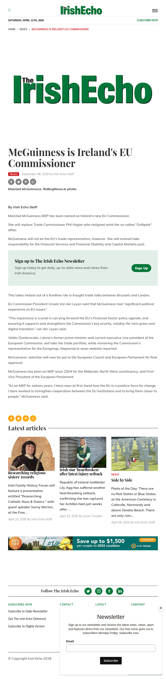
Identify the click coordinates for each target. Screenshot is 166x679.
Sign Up (141, 268)
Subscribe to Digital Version (26, 626)
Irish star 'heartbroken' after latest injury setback (81, 471)
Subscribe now (147, 20)
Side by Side (121, 480)
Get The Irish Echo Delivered (27, 619)
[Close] (161, 608)
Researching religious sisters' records (27, 474)
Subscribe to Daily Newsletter (28, 611)
